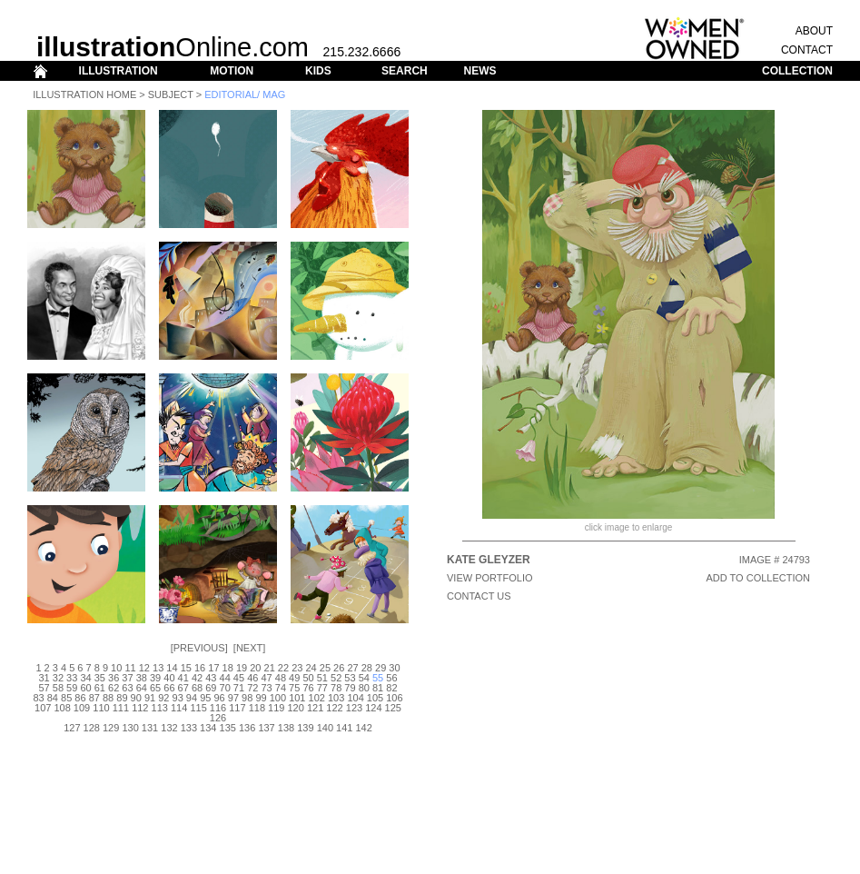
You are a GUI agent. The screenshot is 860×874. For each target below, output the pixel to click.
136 (247, 727)
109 (82, 707)
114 (179, 707)
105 (375, 697)
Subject (170, 94)
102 (317, 697)
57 (43, 687)
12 (144, 667)
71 (238, 687)
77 (322, 687)
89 (121, 697)
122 (334, 707)
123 (354, 707)
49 (294, 677)
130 (130, 727)
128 (92, 727)
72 (252, 687)
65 (155, 687)
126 (218, 717)
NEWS (479, 71)
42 (197, 677)
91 (149, 697)
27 (352, 667)
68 (197, 687)
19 (241, 667)
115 (198, 707)
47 (266, 677)
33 (71, 677)
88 (108, 697)
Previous (199, 647)
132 (169, 727)
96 (218, 697)
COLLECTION (797, 71)
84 (52, 697)
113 (160, 707)
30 (394, 667)
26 (338, 667)
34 (85, 677)
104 (355, 697)
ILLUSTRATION (118, 71)
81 (377, 687)
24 (310, 667)
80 (364, 687)
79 (349, 687)
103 (336, 697)
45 (238, 677)
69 (210, 687)
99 (260, 697)
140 (325, 727)
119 (276, 707)
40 (168, 677)
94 (191, 697)
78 (336, 687)
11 (129, 667)
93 (178, 697)
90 (136, 697)
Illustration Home (84, 94)
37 (127, 677)
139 (305, 727)
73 (266, 687)
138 (286, 727)
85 (66, 697)
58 (58, 687)
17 (213, 667)
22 (283, 667)
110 (101, 707)
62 (113, 687)
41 (183, 677)
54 (364, 677)
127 (72, 727)
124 (373, 707)
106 (394, 697)
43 (210, 677)
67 (183, 687)
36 (113, 677)
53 (349, 677)
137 (266, 727)
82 (391, 687)
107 (43, 707)
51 (322, 677)
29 (380, 667)
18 (227, 667)
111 (121, 707)
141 (344, 727)
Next (249, 647)
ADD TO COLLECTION (758, 577)
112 (140, 707)
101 (297, 697)
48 (280, 677)
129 (111, 727)
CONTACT (807, 50)
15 (186, 667)
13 (158, 667)
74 (280, 687)
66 (168, 687)
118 (257, 707)
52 (336, 677)
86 (79, 697)
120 (296, 707)
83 (38, 697)
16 (199, 667)
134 (208, 727)
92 (163, 697)
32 (58, 677)
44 (225, 677)
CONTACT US (479, 596)
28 (366, 667)
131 (150, 727)
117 (237, 707)
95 (205, 697)
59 (71, 687)
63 (127, 687)
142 (363, 727)
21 (269, 667)
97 (233, 697)
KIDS (318, 71)
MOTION (231, 71)
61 (99, 687)
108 (62, 707)
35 (99, 677)
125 (393, 707)
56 (391, 677)
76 (307, 687)
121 (315, 707)
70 (225, 687)
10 (116, 667)
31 (43, 677)
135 (228, 727)
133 (189, 727)
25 (325, 667)
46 (252, 677)
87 (94, 697)
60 (85, 687)
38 (141, 677)
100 (278, 697)
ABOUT (814, 31)
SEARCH (404, 71)
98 (247, 697)
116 (218, 707)
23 (297, 667)
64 (141, 687)
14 (171, 667)
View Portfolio (490, 577)
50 (307, 677)
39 (155, 677)
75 (294, 687)
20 (255, 667)
